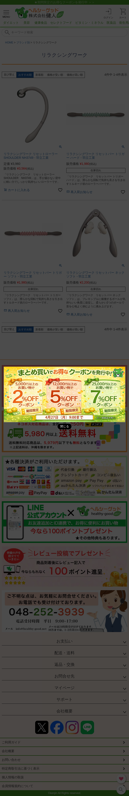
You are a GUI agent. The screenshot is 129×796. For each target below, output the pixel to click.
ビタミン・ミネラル (89, 22)
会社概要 (64, 711)
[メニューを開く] (6, 13)
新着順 (39, 74)
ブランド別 (23, 42)
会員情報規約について (17, 786)
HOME (9, 42)
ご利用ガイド (11, 742)
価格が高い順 (75, 74)
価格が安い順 (55, 74)
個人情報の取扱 (13, 777)
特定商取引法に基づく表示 (20, 768)
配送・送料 (64, 653)
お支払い (64, 641)
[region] (64, 24)
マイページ (64, 688)
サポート (64, 699)
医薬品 (111, 22)
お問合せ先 (64, 676)
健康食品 (40, 22)
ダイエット (11, 22)
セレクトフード (61, 22)
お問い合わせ (11, 760)
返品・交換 (64, 664)
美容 (27, 22)
